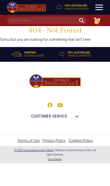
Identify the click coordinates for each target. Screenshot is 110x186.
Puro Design (55, 159)
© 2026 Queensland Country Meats (34, 150)
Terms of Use (28, 140)
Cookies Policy (80, 140)
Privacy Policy (54, 140)
